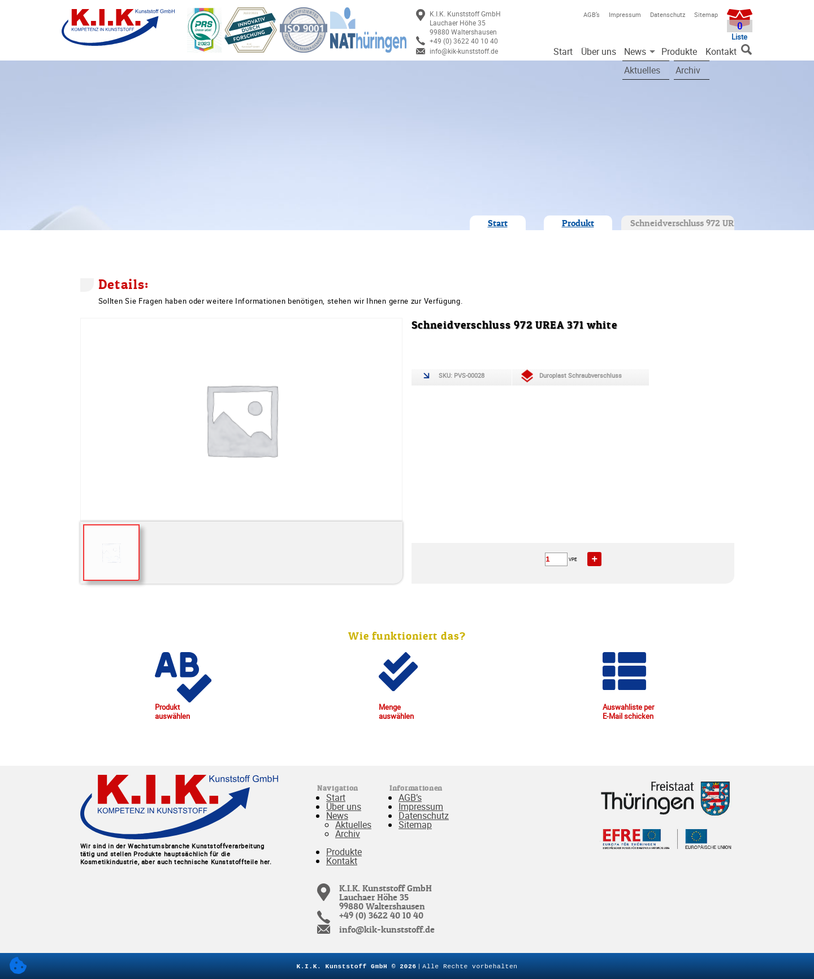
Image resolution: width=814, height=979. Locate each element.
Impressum (625, 14)
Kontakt (721, 51)
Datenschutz (667, 14)
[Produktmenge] (556, 559)
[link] (479, 22)
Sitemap (706, 14)
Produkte (679, 51)
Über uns (598, 51)
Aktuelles (353, 824)
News (635, 51)
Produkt (578, 222)
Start (563, 51)
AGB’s (591, 14)
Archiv (347, 833)
